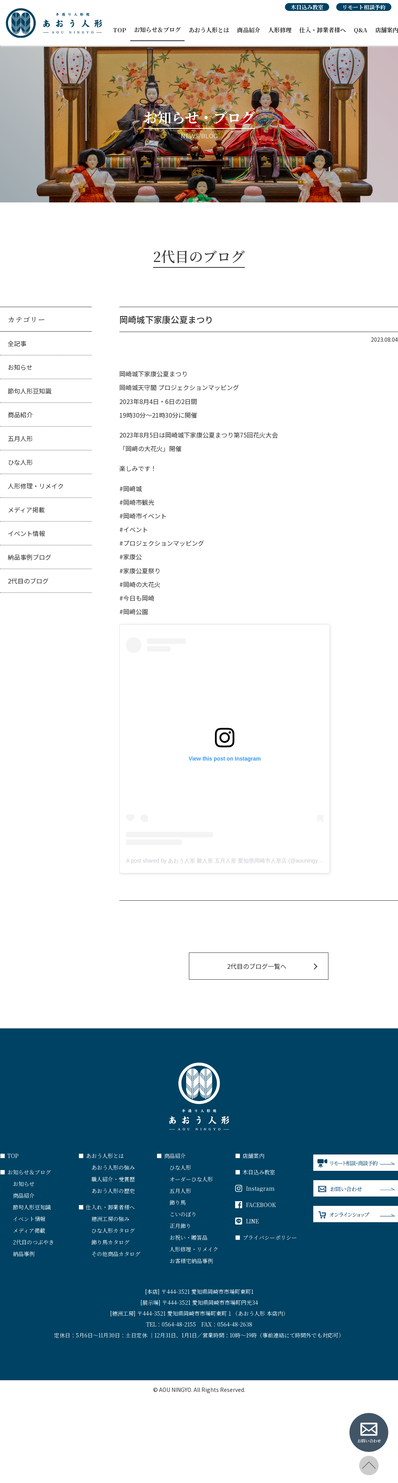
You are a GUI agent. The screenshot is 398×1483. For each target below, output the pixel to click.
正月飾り (180, 1225)
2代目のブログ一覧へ (256, 966)
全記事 (17, 343)
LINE (247, 1221)
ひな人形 (20, 462)
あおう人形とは (209, 30)
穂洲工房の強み (110, 1218)
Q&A (360, 30)
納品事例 (24, 1253)
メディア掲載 (26, 509)
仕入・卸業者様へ (322, 30)
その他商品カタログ (115, 1253)
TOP (119, 30)
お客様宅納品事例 (191, 1260)
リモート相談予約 (364, 7)
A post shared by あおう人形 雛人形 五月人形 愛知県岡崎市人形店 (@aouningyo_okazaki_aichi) (242, 860)
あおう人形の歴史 (113, 1190)
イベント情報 (26, 533)
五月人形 (20, 438)
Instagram (255, 1188)
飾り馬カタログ (110, 1242)
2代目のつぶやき (33, 1242)
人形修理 (280, 30)
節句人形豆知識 (29, 390)
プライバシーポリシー (266, 1237)
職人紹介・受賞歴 (113, 1179)
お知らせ (20, 367)
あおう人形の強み (113, 1167)
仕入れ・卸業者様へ (107, 1207)
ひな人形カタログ (113, 1230)
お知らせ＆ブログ (157, 29)
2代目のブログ (28, 580)
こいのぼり (183, 1214)
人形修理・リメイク (36, 485)
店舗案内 (249, 1155)
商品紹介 (248, 30)
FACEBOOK (255, 1204)
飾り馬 (177, 1202)
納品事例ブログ (29, 557)
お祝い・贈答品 (188, 1237)
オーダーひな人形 (191, 1179)
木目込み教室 (307, 7)
